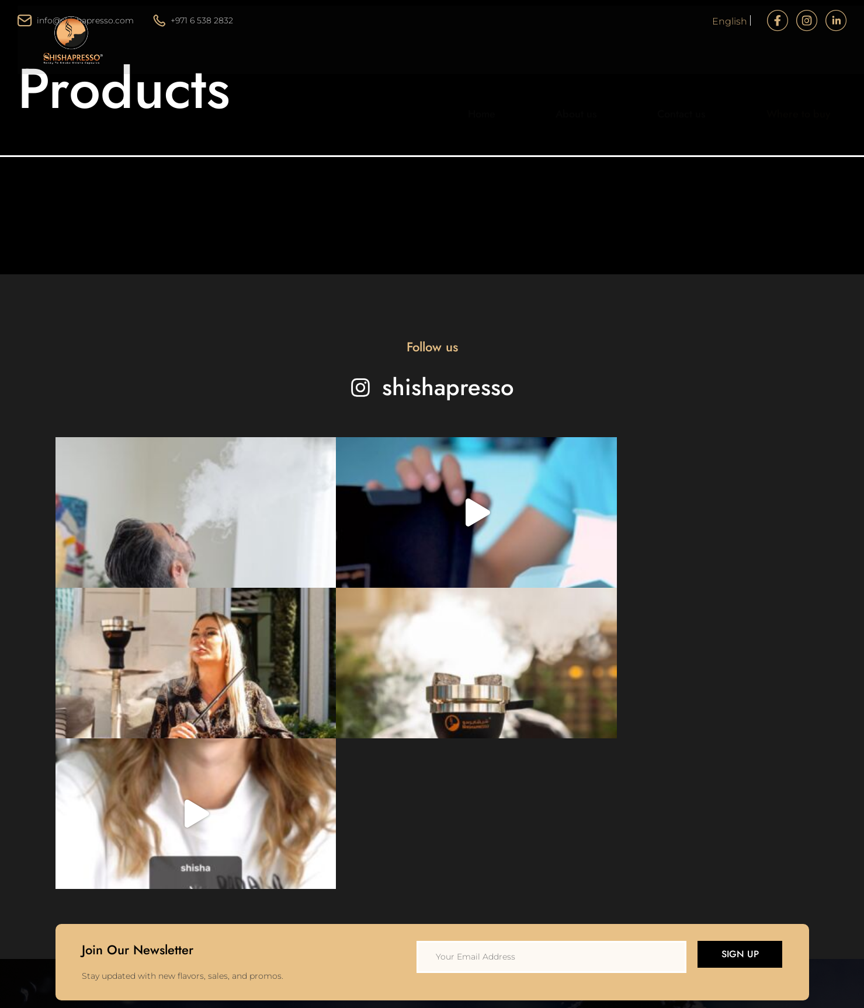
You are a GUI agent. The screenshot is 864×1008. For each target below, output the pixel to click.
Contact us (673, 72)
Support (502, 852)
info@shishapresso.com (76, 20)
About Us (337, 802)
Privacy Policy (514, 777)
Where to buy (773, 72)
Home (506, 72)
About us (584, 72)
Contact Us (340, 827)
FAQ (495, 878)
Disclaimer (508, 827)
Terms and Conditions (530, 802)
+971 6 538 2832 (193, 20)
